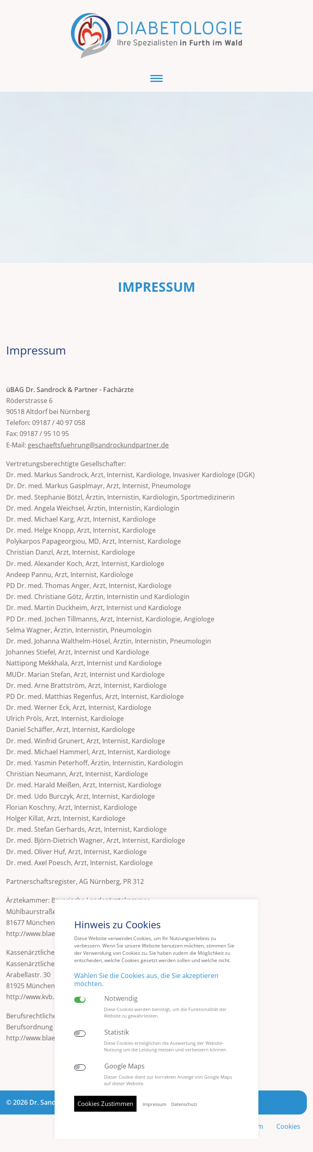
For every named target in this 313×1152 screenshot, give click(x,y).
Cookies (288, 1126)
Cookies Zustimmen (105, 1103)
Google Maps (124, 1066)
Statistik (116, 1032)
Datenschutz (184, 1104)
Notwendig (121, 998)
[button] (156, 78)
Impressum (154, 1104)
